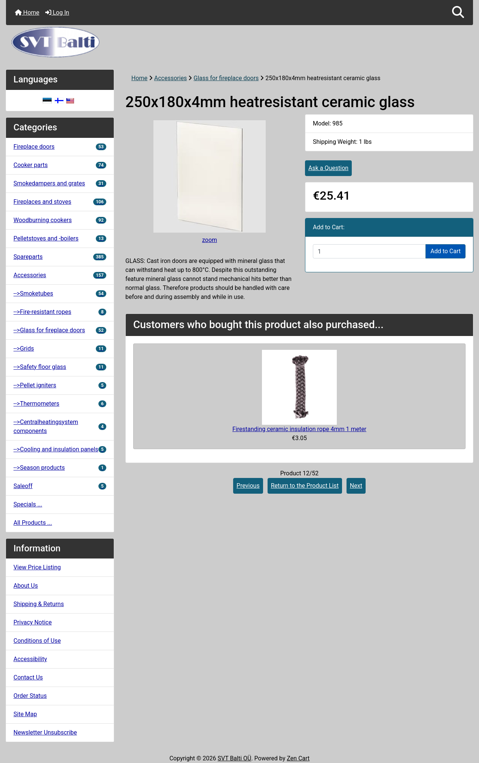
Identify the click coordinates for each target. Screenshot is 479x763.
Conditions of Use (37, 640)
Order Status (30, 695)
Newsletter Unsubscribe (45, 732)
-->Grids (59, 348)
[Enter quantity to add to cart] (369, 251)
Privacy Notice (32, 622)
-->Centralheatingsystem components (59, 426)
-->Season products (59, 467)
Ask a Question (328, 168)
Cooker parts (59, 165)
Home (27, 12)
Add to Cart (445, 251)
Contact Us (28, 677)
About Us (25, 585)
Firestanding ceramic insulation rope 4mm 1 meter (299, 429)
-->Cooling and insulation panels (59, 449)
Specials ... (27, 504)
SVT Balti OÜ (234, 758)
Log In (57, 12)
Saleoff (59, 486)
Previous (248, 485)
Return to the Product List (305, 485)
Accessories (170, 78)
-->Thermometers (59, 403)
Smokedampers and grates (59, 183)
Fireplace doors (59, 146)
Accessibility (30, 659)
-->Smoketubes (59, 293)
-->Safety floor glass (59, 366)
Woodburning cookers (59, 220)
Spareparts (59, 256)
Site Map (25, 714)
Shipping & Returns (38, 604)
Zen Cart (298, 758)
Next (356, 485)
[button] (458, 12)
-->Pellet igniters (59, 385)
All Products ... (32, 522)
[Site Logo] (239, 42)
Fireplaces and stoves (59, 201)
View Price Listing (37, 567)
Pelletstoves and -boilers (59, 238)
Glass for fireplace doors (226, 78)
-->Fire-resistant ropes (59, 311)
